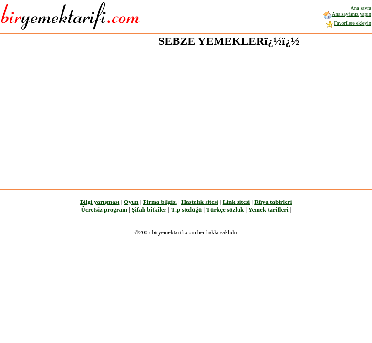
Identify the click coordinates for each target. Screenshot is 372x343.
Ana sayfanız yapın (347, 14)
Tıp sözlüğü (186, 209)
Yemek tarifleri (268, 209)
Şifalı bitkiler (149, 209)
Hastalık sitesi (199, 201)
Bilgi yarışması (100, 201)
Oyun (131, 201)
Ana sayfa (361, 7)
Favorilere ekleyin (348, 23)
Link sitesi (236, 201)
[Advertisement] (153, 114)
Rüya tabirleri (273, 201)
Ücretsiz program (104, 209)
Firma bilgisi (160, 201)
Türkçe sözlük (225, 209)
